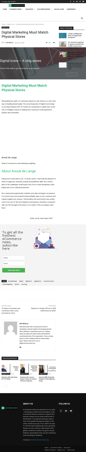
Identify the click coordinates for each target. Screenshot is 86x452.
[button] (81, 18)
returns (17, 284)
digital (21, 281)
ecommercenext (49, 281)
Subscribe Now (14, 270)
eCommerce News (56, 448)
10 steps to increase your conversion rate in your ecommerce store (11, 310)
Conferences (71, 450)
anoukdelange (12, 281)
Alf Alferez (9, 42)
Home (3, 24)
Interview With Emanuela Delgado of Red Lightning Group (47, 379)
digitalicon (28, 281)
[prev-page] (3, 386)
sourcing (24, 284)
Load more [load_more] (71, 74)
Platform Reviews (50, 450)
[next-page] (6, 386)
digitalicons (37, 281)
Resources (67, 448)
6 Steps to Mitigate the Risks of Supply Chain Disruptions (75, 35)
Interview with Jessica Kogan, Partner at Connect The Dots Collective (28, 379)
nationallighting (7, 284)
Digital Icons (11, 24)
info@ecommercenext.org (39, 440)
